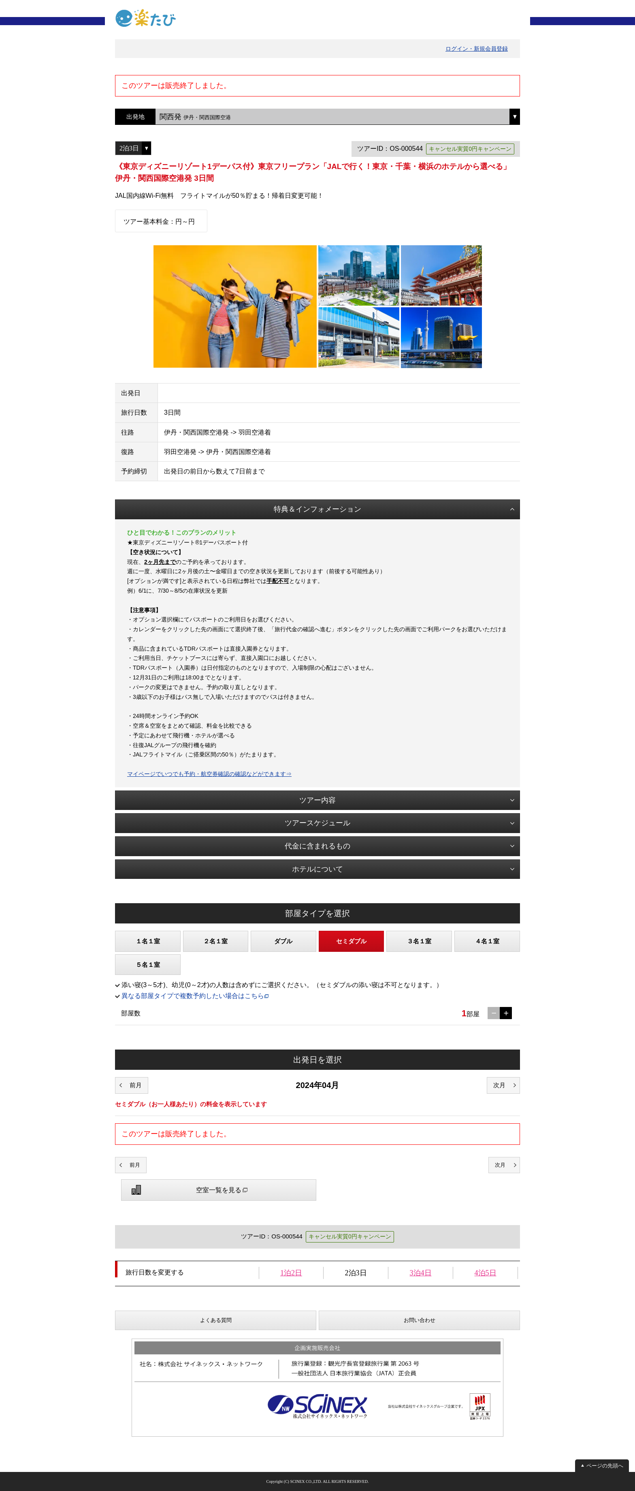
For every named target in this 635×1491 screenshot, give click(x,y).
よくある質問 (216, 1320)
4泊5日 (485, 1273)
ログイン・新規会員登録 (476, 48)
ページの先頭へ (604, 1466)
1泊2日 (291, 1273)
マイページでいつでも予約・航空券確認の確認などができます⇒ (209, 774)
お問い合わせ (419, 1320)
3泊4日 (421, 1273)
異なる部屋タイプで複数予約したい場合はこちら (192, 995)
